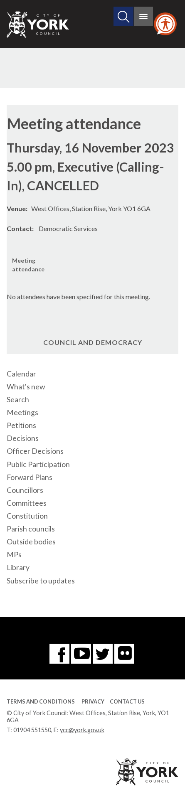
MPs (14, 554)
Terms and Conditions (41, 701)
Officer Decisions (35, 451)
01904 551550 (32, 729)
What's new (26, 386)
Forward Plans (29, 477)
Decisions (23, 438)
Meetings (22, 412)
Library (18, 567)
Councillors (25, 490)
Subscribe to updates (41, 580)
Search (18, 399)
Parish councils (31, 528)
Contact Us (127, 701)
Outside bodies (31, 541)
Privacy (92, 701)
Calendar (21, 373)
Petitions (21, 425)
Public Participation (38, 464)
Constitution (27, 516)
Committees (27, 503)
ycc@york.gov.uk (82, 729)
